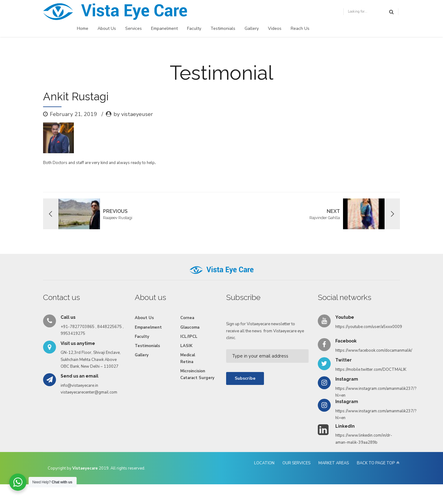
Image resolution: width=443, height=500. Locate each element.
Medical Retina (187, 358)
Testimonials (222, 28)
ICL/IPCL (189, 336)
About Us (107, 28)
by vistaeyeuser (133, 114)
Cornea (187, 318)
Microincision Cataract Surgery (197, 374)
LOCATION (264, 463)
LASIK (186, 346)
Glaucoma (189, 327)
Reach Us (300, 28)
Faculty (194, 28)
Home (82, 28)
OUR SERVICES (296, 463)
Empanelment (164, 28)
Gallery (252, 28)
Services (133, 28)
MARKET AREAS (333, 463)
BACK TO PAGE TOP (376, 463)
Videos (274, 28)
